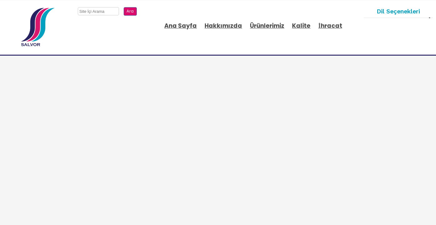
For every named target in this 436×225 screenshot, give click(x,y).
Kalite (301, 26)
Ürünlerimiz (267, 26)
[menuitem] (181, 27)
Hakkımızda (223, 26)
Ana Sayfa (180, 26)
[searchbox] (98, 11)
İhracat (330, 26)
